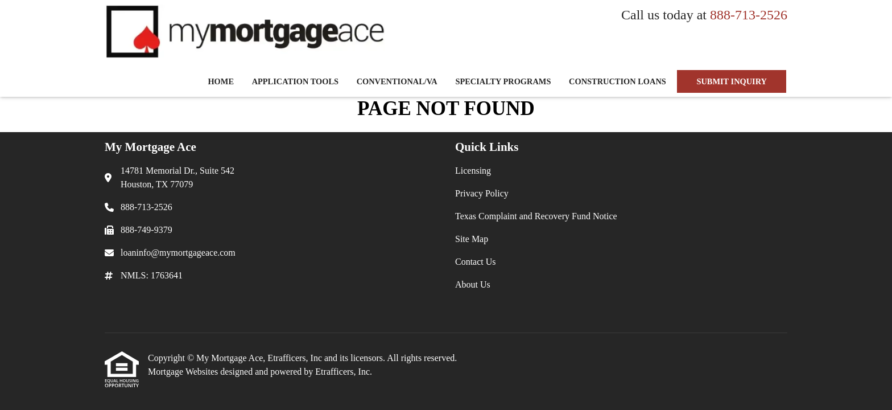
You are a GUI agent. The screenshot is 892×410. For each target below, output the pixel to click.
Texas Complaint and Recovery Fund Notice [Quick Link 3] (536, 216)
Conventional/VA (397, 81)
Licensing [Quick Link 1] (473, 170)
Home (221, 81)
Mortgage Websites (184, 371)
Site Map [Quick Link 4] (471, 239)
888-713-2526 (748, 14)
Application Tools (295, 81)
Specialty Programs (503, 81)
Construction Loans (617, 81)
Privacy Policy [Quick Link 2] (482, 193)
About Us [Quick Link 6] (472, 284)
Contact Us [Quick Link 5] (475, 261)
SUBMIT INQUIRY (731, 81)
